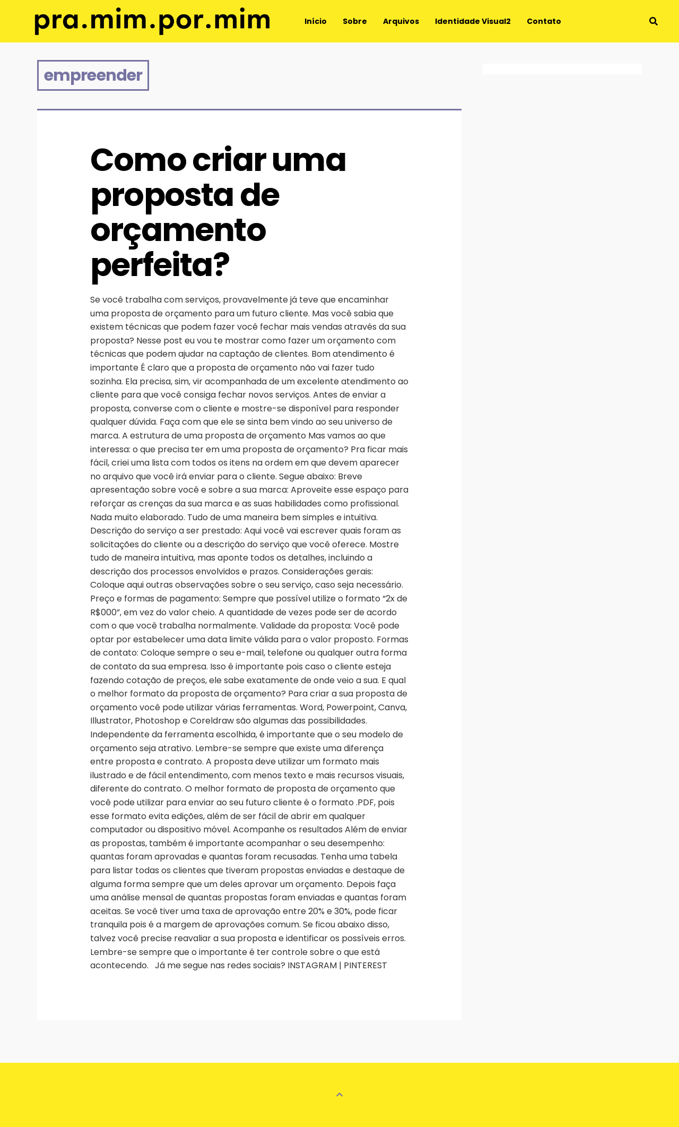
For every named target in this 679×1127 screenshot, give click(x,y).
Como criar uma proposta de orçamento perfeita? (221, 212)
